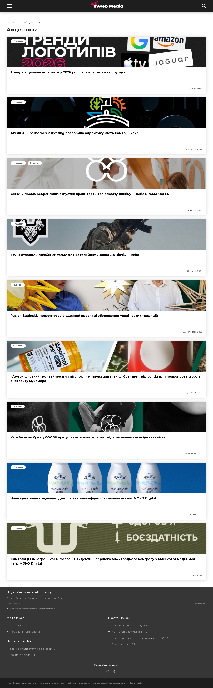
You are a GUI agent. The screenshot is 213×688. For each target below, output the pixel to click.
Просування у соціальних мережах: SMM (139, 638)
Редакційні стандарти (25, 631)
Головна (13, 22)
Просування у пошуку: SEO (130, 625)
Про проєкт (18, 625)
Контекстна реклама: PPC (129, 631)
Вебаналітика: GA (123, 644)
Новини (34, 163)
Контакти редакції (22, 655)
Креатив (18, 41)
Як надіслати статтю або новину (32, 648)
